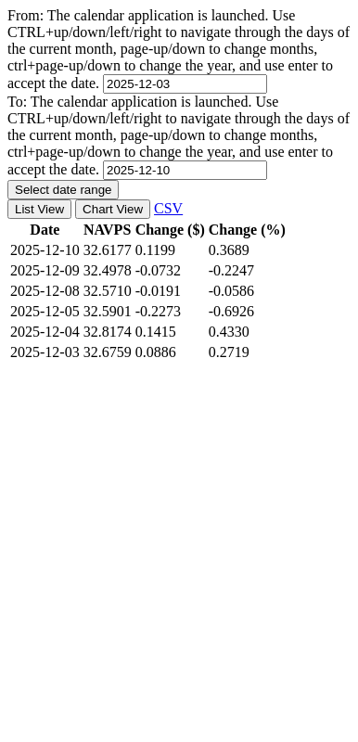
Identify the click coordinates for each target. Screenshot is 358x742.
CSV (168, 208)
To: (178, 135)
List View (39, 209)
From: (178, 49)
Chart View (113, 209)
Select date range (63, 190)
